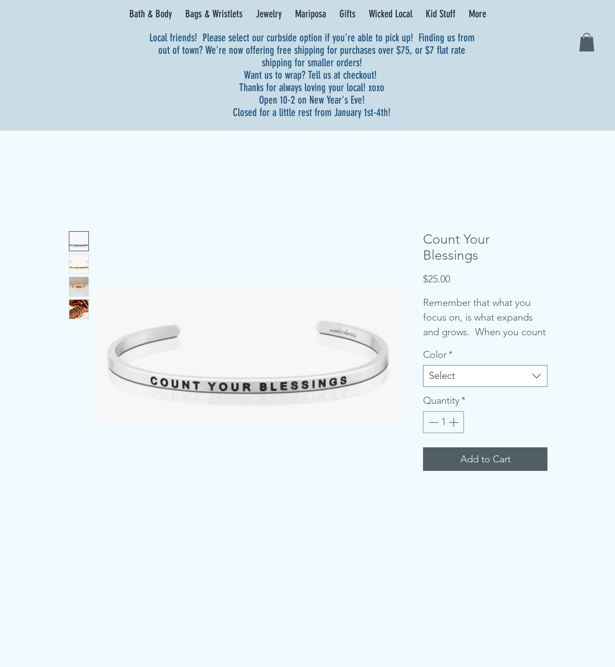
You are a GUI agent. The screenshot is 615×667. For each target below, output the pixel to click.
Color (438, 355)
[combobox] (485, 376)
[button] (151, 14)
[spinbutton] (443, 422)
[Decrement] (432, 422)
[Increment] (454, 422)
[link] (587, 42)
